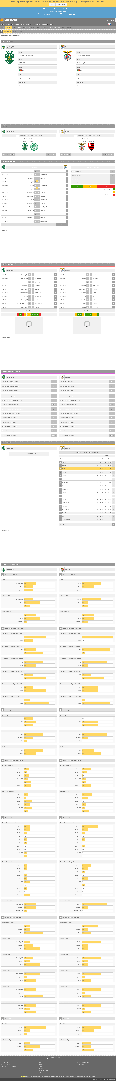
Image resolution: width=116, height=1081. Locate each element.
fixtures (8, 154)
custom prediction (47, 24)
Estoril (84, 275)
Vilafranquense (24, 292)
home (2, 24)
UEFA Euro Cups (5, 1064)
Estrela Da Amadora (22, 303)
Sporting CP (30, 171)
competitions (43, 27)
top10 (22, 24)
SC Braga (95, 278)
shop (19, 27)
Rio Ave (26, 282)
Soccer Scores (81, 1064)
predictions (9, 24)
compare (8, 27)
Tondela (37, 289)
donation (31, 27)
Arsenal (37, 307)
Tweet (93, 30)
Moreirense (96, 285)
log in (14, 31)
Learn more (61, 5)
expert (17, 24)
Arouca (84, 303)
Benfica (42, 171)
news (14, 27)
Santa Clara (65, 502)
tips (59, 27)
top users (37, 24)
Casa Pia (83, 296)
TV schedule (52, 27)
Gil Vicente (38, 278)
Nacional (95, 292)
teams (2, 27)
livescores (29, 24)
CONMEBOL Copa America (8, 1066)
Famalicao (83, 282)
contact (41, 1066)
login (63, 27)
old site (69, 27)
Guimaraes (38, 285)
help (37, 27)
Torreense (38, 275)
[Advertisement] (58, 107)
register (20, 31)
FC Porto (25, 296)
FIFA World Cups (5, 1062)
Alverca (64, 496)
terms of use (42, 1068)
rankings (25, 27)
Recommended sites (83, 1062)
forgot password (43, 1070)
